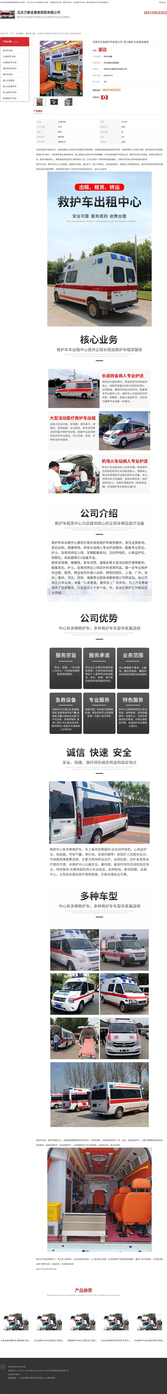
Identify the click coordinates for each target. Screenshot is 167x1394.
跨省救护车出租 (10, 98)
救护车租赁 (8, 74)
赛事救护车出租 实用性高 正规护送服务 (84, 1340)
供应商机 (35, 26)
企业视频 (59, 26)
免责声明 (33, 1378)
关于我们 (106, 26)
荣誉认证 (153, 26)
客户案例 (82, 26)
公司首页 (11, 26)
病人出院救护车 (10, 86)
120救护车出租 (9, 56)
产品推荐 (83, 1292)
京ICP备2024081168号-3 (35, 1371)
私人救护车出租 (10, 92)
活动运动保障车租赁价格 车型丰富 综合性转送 (121, 1340)
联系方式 (11, 33)
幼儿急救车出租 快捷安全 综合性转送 (50, 1340)
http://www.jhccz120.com (46, 1269)
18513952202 (111, 90)
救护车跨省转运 (10, 68)
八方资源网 (23, 1378)
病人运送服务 (9, 80)
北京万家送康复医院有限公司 (57, 1371)
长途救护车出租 (10, 62)
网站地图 (51, 1378)
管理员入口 (42, 1378)
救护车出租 (30, 34)
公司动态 (130, 26)
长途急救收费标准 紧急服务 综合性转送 (18, 1340)
